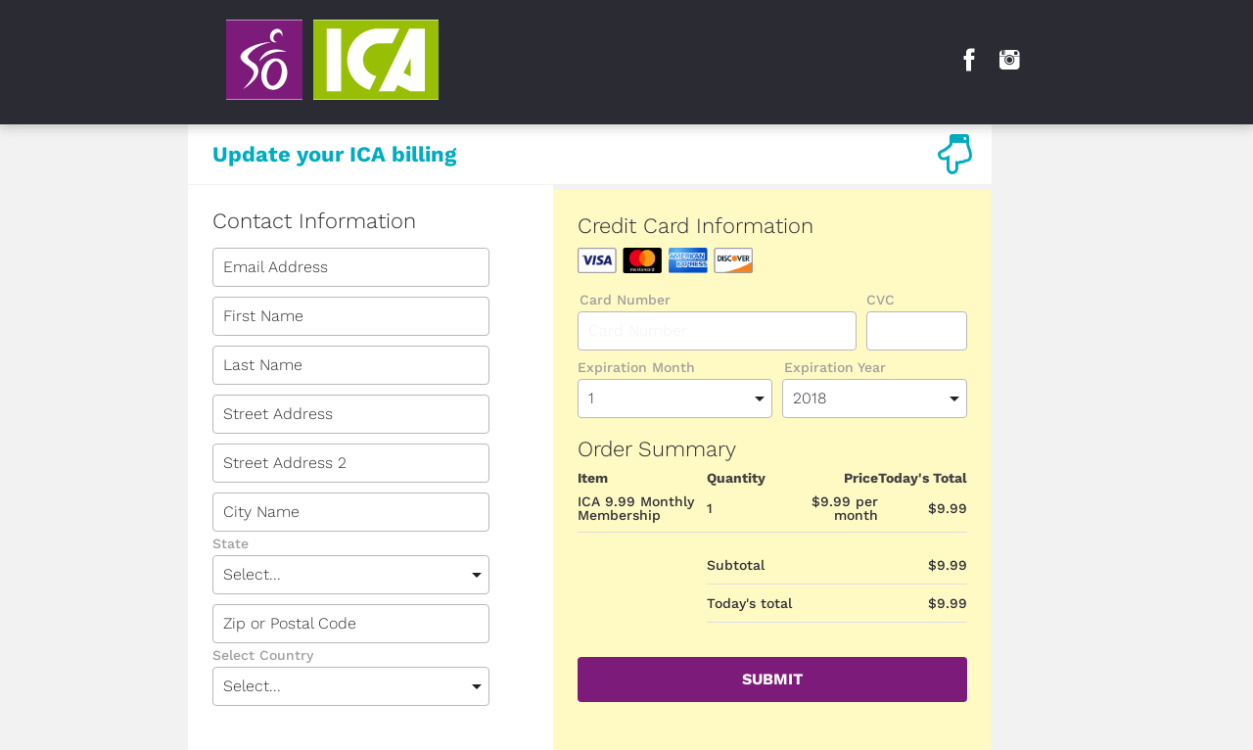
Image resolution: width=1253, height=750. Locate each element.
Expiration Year (835, 367)
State (230, 544)
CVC (880, 300)
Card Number (625, 300)
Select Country (262, 655)
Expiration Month (636, 367)
